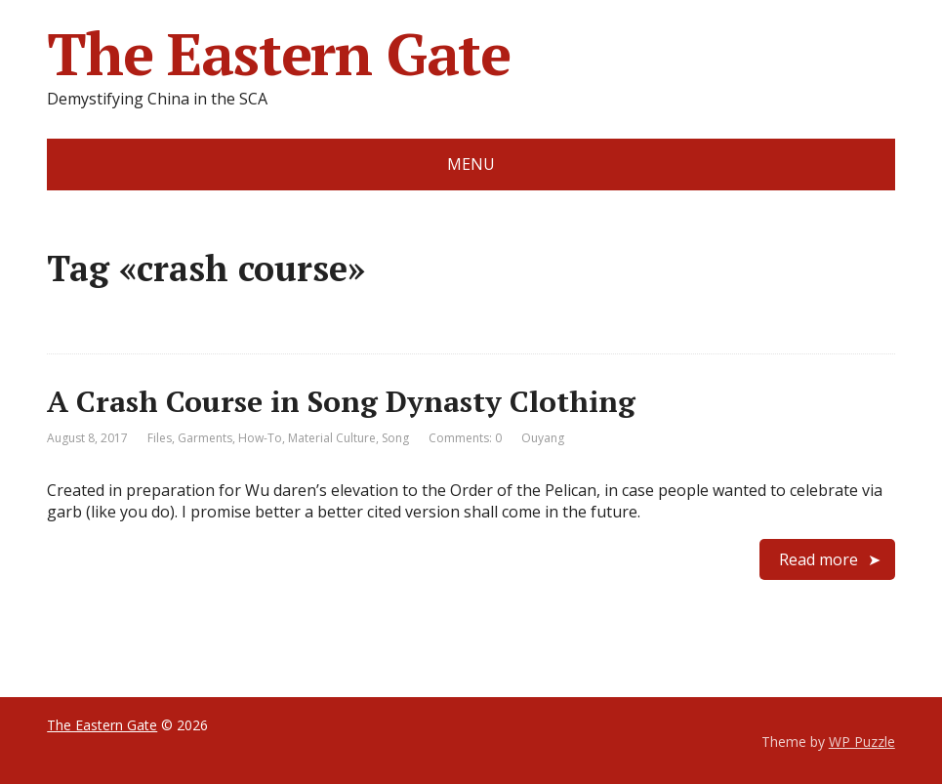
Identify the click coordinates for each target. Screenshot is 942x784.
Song (395, 438)
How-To (260, 438)
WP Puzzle (862, 741)
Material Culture (332, 438)
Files (159, 438)
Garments (205, 438)
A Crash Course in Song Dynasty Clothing (341, 401)
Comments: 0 (465, 438)
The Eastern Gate (279, 53)
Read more (818, 559)
